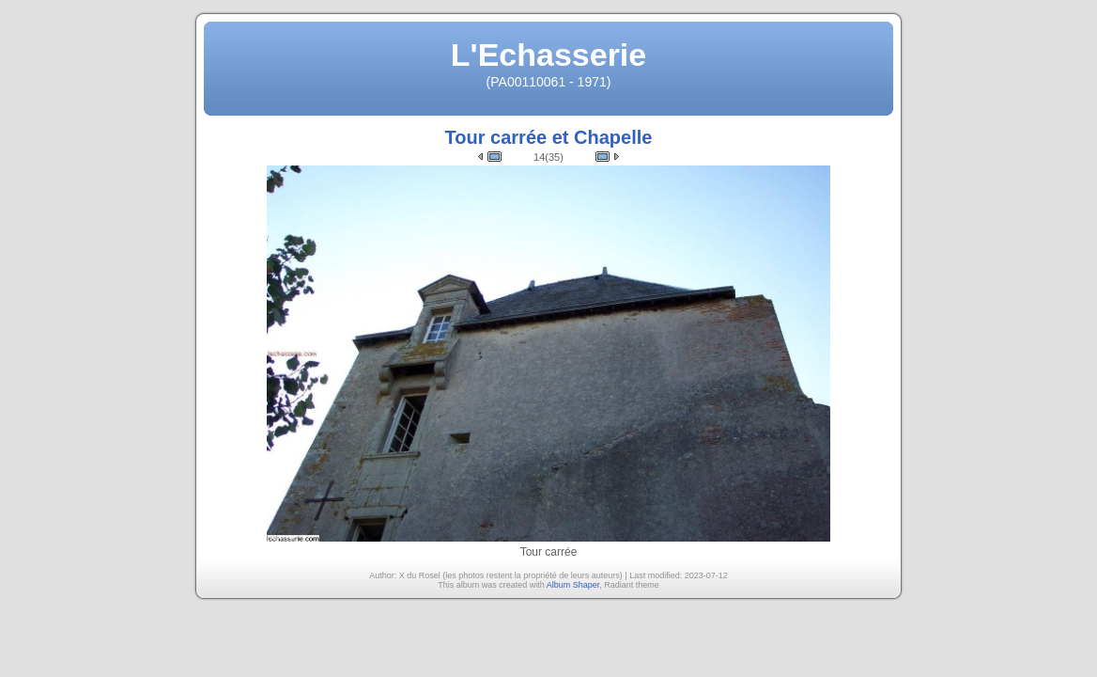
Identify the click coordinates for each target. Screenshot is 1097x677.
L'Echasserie (548, 54)
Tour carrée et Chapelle (549, 137)
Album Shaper (573, 585)
